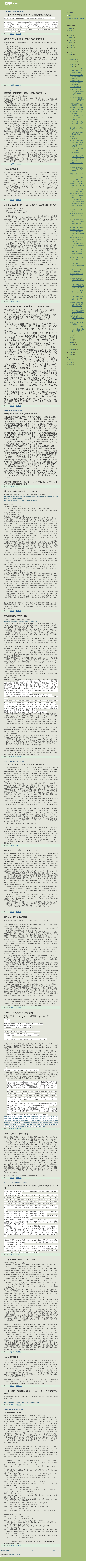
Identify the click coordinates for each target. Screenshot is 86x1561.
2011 (70, 360)
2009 (70, 364)
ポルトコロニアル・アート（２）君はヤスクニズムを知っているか (30, 205)
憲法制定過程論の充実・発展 (15, 616)
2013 (70, 355)
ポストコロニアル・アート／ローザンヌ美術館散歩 (24, 764)
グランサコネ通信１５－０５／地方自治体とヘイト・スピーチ (77, 215)
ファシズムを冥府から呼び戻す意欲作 (19, 1013)
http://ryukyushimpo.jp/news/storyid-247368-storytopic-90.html (22, 1402)
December (73, 57)
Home (31, 1550)
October (72, 62)
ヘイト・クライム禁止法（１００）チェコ (20, 1260)
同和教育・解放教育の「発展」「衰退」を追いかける (25, 93)
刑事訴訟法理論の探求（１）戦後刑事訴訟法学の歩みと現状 (77, 304)
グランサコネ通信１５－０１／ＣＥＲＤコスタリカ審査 (77, 298)
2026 (70, 28)
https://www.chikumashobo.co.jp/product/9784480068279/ (20, 621)
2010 (70, 362)
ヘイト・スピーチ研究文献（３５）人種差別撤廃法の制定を (27, 15)
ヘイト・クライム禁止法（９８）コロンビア (77, 259)
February (73, 347)
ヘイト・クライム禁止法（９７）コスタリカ (77, 292)
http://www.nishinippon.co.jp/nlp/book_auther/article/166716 (21, 500)
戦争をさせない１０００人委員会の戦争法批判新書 (24, 39)
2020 (70, 42)
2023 (70, 35)
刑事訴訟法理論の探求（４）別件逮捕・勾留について (77, 185)
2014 (70, 352)
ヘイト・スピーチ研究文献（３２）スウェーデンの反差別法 (77, 179)
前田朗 (71, 15)
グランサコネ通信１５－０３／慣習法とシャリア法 (77, 245)
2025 (70, 30)
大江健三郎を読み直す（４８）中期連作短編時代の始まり (77, 195)
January (72, 349)
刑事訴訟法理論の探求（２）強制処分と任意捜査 (77, 280)
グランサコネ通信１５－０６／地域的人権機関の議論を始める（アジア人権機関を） (77, 203)
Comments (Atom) (14, 1554)
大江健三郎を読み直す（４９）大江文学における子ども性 (27, 306)
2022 (70, 38)
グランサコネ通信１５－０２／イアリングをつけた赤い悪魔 (77, 286)
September (73, 64)
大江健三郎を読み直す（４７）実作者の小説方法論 (77, 239)
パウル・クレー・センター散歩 (16, 1134)
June (72, 337)
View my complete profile (76, 18)
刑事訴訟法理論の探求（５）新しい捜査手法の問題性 (77, 169)
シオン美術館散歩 (11, 1357)
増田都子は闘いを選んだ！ (14, 1412)
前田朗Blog (12, 3)
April (71, 342)
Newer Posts (5, 1550)
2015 (70, 55)
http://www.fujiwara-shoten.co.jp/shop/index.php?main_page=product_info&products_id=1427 (31, 496)
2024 (70, 33)
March (72, 344)
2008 (70, 367)
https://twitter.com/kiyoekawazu (13, 498)
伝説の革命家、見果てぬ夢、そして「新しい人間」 (77, 317)
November (73, 59)
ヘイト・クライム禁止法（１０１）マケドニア (22, 850)
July (71, 335)
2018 (70, 47)
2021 (70, 40)
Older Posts (56, 1550)
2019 (70, 45)
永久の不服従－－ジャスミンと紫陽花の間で (77, 265)
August (72, 66)
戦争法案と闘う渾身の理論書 (15, 917)
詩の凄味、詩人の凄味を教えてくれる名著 (20, 491)
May (71, 340)
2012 (70, 357)
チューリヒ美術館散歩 (76, 227)
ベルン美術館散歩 (11, 169)
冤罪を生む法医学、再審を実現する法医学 (20, 414)
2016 (70, 52)
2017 (70, 50)
